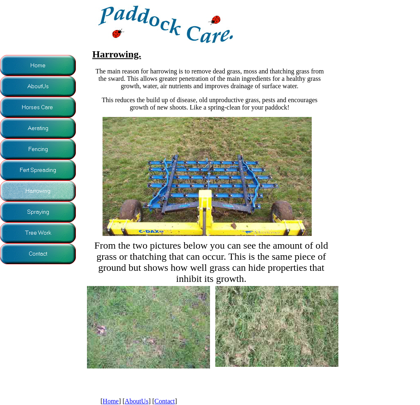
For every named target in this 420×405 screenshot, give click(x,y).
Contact (165, 401)
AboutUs (136, 401)
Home (111, 401)
